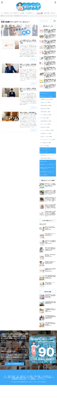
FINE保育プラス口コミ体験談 (47, 137)
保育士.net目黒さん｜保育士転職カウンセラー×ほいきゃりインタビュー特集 (28, 115)
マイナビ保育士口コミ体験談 (47, 116)
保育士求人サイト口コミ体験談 (21, 13)
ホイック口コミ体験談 (45, 151)
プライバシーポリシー (41, 391)
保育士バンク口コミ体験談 (46, 103)
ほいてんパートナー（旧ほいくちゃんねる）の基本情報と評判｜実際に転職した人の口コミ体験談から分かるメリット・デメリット (50, 75)
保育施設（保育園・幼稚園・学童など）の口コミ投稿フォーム (47, 179)
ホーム (2, 13)
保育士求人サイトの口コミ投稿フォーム (47, 174)
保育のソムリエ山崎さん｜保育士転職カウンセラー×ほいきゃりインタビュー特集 (28, 66)
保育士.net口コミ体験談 (46, 129)
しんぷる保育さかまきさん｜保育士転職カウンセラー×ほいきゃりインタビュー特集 (28, 42)
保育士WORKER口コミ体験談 (47, 106)
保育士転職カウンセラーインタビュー (20, 15)
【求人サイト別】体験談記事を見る (14, 376)
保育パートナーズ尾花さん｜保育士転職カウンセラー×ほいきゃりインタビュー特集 (28, 90)
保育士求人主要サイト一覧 (46, 93)
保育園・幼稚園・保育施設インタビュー (47, 166)
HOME (3, 15)
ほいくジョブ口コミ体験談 (46, 126)
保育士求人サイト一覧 (9, 13)
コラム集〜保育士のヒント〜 (34, 13)
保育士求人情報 (53, 13)
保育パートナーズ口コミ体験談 (47, 140)
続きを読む (33, 59)
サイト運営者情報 (44, 187)
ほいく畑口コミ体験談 (45, 119)
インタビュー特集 (45, 13)
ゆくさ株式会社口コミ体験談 (47, 148)
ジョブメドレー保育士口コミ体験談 (47, 133)
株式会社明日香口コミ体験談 (47, 122)
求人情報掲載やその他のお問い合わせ (47, 184)
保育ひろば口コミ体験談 (46, 109)
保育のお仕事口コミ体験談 (46, 112)
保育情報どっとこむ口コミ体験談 (48, 99)
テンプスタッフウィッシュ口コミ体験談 (47, 144)
